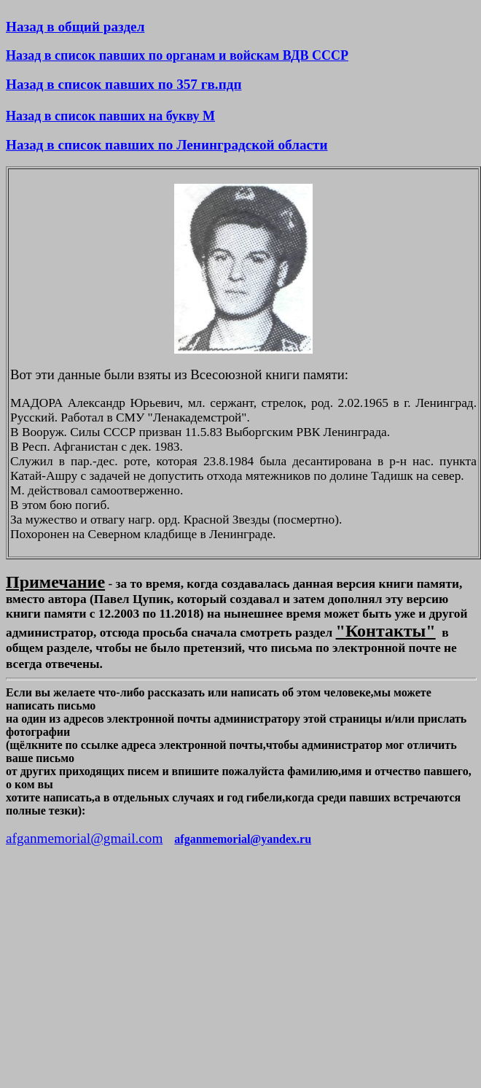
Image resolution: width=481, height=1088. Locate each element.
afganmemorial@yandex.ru (242, 839)
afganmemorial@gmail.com (84, 838)
